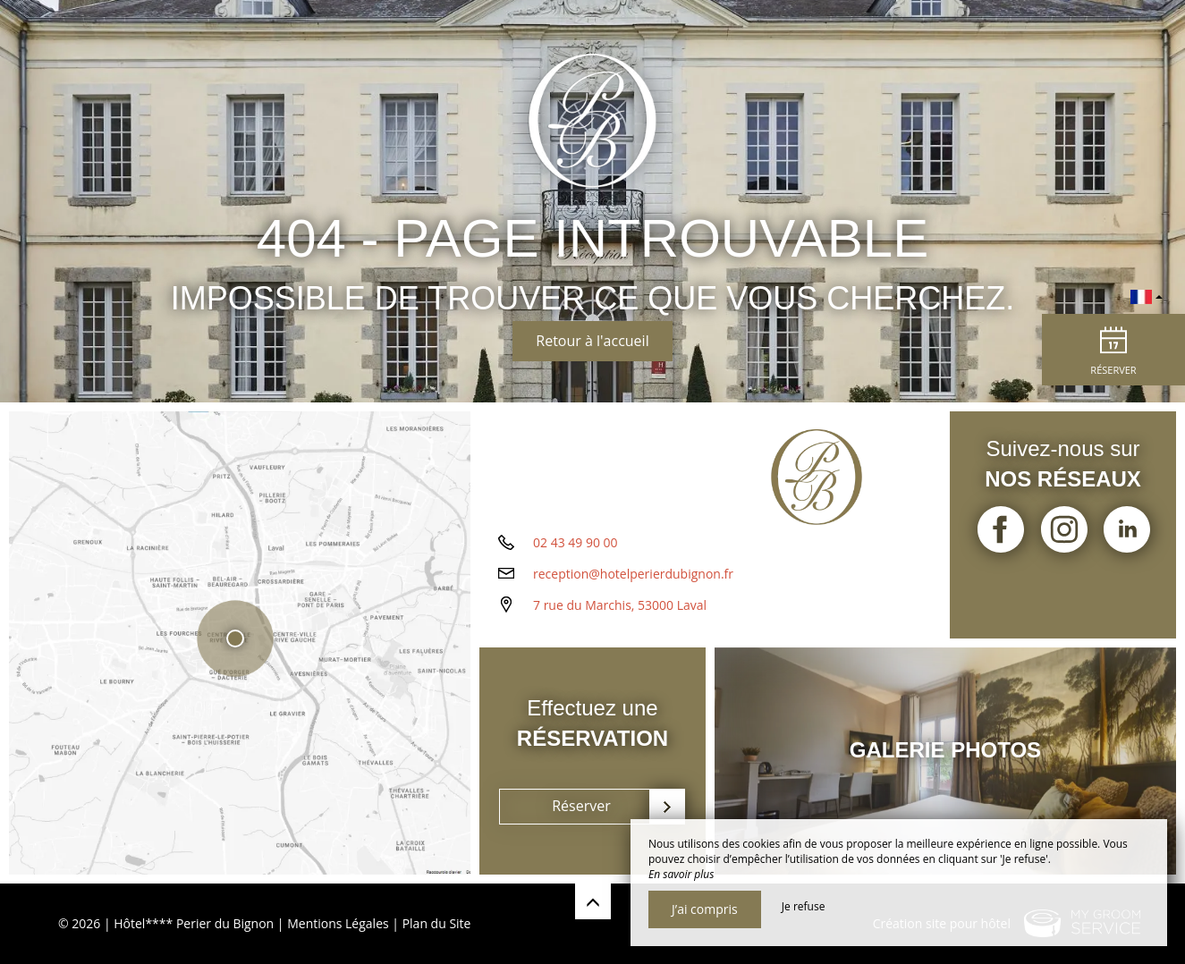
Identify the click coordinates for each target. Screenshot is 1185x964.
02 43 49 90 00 (575, 542)
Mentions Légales (338, 923)
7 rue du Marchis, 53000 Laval (620, 604)
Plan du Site (436, 923)
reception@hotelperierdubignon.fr (633, 573)
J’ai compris (705, 909)
